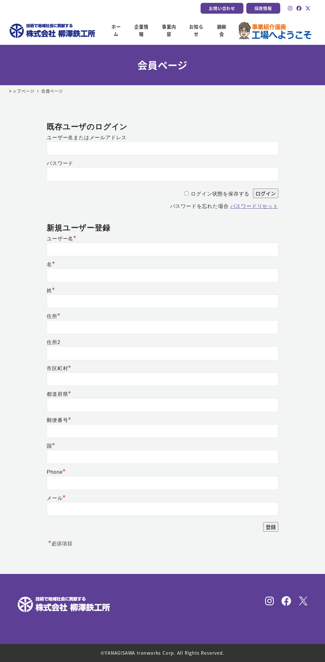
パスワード (60, 163)
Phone (56, 472)
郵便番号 (59, 420)
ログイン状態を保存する (220, 194)
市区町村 (59, 368)
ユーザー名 (61, 238)
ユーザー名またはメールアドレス (87, 137)
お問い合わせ (222, 8)
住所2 (53, 342)
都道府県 (59, 394)
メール (56, 498)
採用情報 (263, 8)
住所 (53, 316)
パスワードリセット (254, 206)
